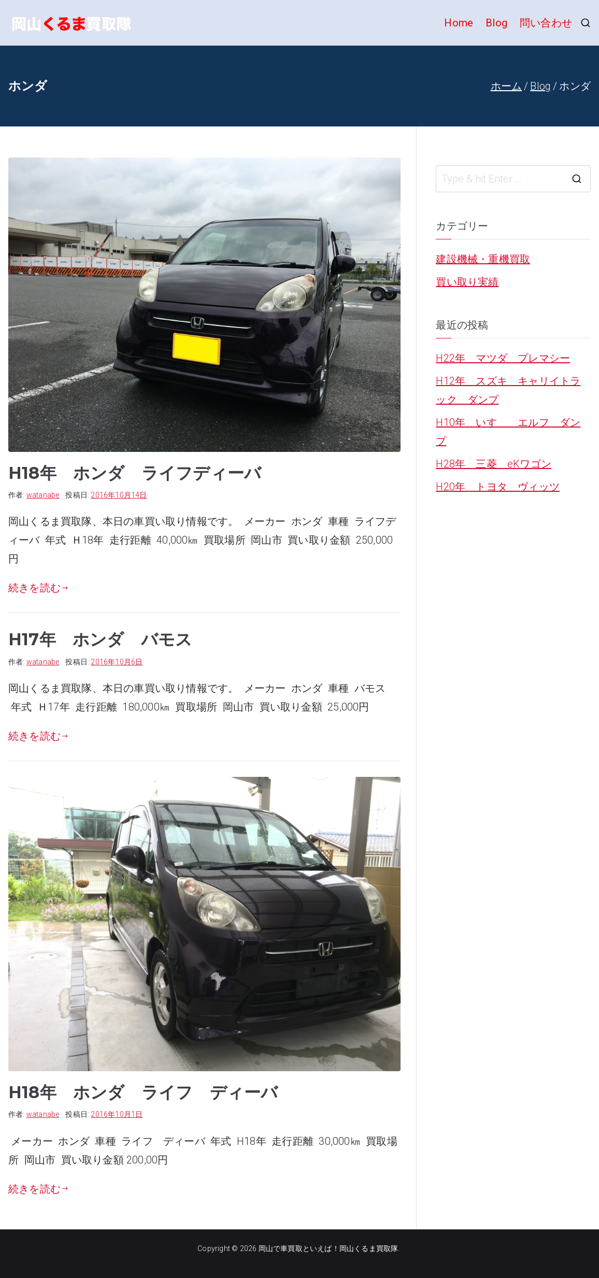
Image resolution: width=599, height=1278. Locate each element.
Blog (496, 23)
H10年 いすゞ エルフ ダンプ (508, 431)
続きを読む (38, 587)
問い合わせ (546, 23)
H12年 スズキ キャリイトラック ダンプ (508, 390)
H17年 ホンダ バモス (100, 639)
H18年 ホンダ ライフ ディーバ (143, 1092)
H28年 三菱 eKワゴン (493, 464)
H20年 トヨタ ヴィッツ (498, 486)
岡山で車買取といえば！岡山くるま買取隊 (328, 1248)
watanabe (43, 495)
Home (458, 23)
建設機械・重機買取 (483, 259)
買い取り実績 (467, 282)
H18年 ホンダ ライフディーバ (134, 473)
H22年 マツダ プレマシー (503, 358)
